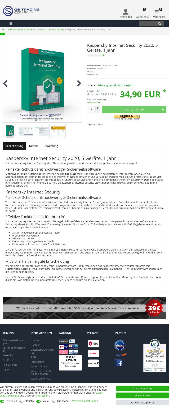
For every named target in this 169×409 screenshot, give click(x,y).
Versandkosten (93, 102)
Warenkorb (9, 355)
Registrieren (10, 364)
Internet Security (56, 29)
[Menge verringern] (97, 111)
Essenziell (11, 401)
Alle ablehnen (143, 395)
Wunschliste (95, 124)
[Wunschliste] (142, 12)
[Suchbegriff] (147, 23)
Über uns (36, 340)
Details (33, 146)
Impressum (37, 361)
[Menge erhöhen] (97, 108)
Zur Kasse (8, 360)
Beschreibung (14, 146)
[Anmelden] (126, 14)
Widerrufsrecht (39, 366)
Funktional (63, 401)
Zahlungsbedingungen (14, 342)
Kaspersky (41, 29)
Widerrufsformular (42, 378)
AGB (33, 357)
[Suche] (159, 23)
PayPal (45, 401)
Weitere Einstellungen (85, 401)
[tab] (14, 146)
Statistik (29, 401)
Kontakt (35, 345)
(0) (104, 55)
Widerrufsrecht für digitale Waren (42, 372)
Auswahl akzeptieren (142, 402)
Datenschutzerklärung (42, 351)
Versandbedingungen (14, 349)
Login (6, 369)
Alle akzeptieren (142, 388)
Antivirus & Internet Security (20, 29)
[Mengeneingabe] (91, 109)
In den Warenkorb (143, 109)
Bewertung (51, 146)
